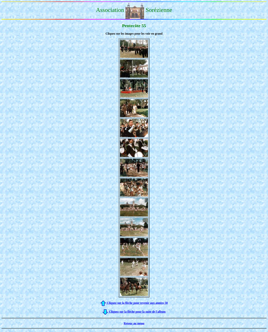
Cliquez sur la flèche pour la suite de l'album (133, 311)
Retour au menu (134, 323)
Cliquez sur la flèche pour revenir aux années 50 (134, 302)
